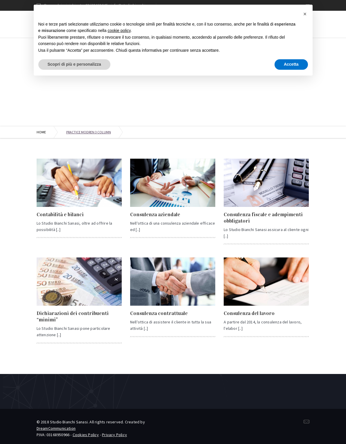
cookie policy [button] (118, 30)
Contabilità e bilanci (60, 214)
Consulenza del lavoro (249, 313)
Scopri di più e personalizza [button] (74, 64)
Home (41, 132)
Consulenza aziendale (155, 214)
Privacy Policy (114, 434)
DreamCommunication (56, 428)
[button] (305, 14)
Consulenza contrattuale (159, 313)
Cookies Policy (86, 434)
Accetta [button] (291, 64)
